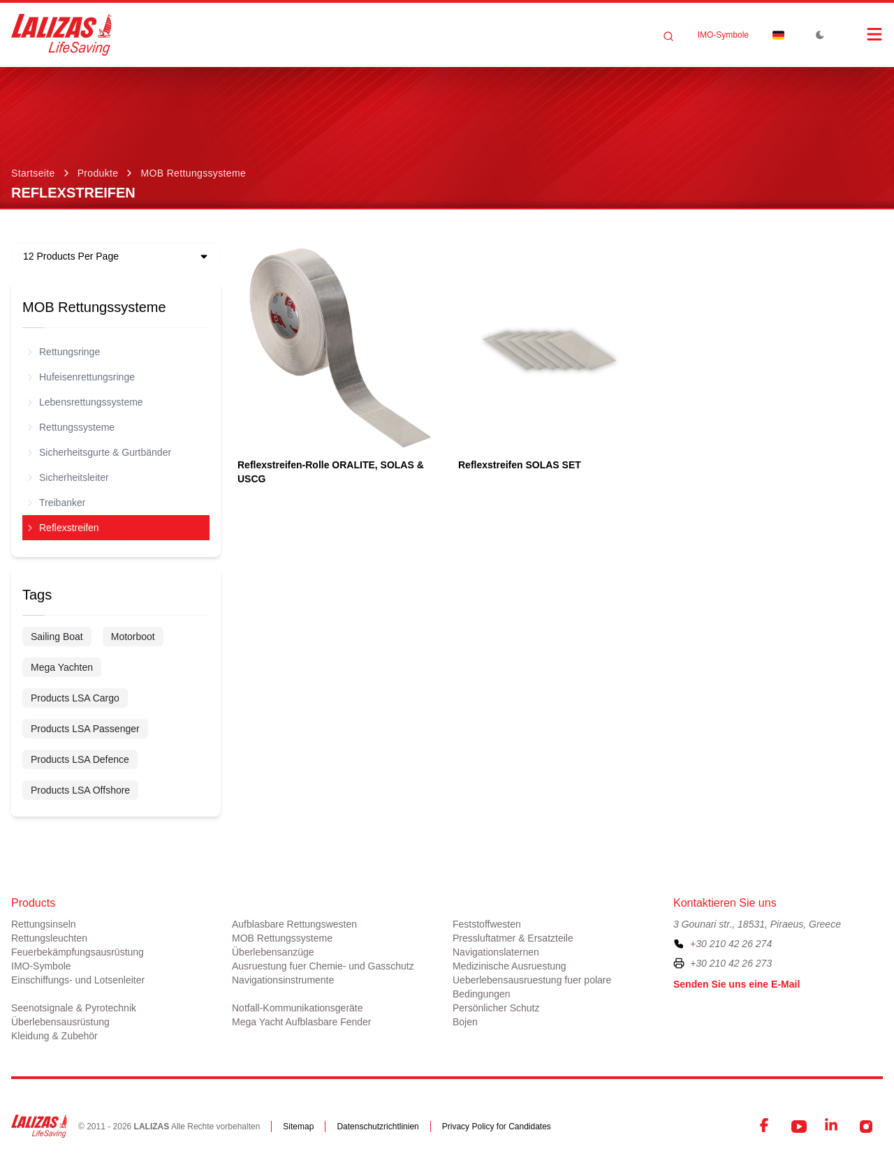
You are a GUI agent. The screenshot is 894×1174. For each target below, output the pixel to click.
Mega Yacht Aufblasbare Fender (302, 1021)
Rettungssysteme (71, 427)
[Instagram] (866, 1126)
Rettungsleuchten (49, 938)
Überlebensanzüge (273, 952)
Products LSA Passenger (85, 728)
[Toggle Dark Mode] (820, 34)
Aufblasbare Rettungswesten (294, 924)
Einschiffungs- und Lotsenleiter (78, 980)
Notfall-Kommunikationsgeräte (297, 1007)
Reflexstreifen (63, 527)
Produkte (98, 173)
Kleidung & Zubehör (54, 1035)
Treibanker (56, 502)
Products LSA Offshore (80, 790)
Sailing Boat (57, 636)
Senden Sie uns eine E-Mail (736, 984)
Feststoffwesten (487, 924)
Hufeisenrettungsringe (81, 376)
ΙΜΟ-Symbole (723, 35)
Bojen (465, 1021)
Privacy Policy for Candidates (496, 1126)
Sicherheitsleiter (68, 477)
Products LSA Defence (80, 759)
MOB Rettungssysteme (193, 173)
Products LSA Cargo (75, 698)
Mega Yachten (62, 667)
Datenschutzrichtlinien (377, 1126)
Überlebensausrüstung (60, 1021)
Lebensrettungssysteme (85, 402)
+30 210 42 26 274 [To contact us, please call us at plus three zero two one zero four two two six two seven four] (731, 943)
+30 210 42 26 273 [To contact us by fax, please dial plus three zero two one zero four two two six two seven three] (731, 963)
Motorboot (133, 636)
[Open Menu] (860, 34)
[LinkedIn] (832, 1126)
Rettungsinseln (43, 924)
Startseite (33, 173)
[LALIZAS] (61, 34)
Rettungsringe (64, 351)
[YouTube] (799, 1126)
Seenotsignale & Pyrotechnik (73, 1007)
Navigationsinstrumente (283, 980)
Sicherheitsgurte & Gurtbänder (99, 452)
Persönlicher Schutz (496, 1007)
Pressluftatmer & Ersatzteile (513, 938)
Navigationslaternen (496, 952)
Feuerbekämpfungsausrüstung (77, 952)
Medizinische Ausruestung (509, 966)
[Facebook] (765, 1126)
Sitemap (298, 1126)
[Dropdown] (778, 34)
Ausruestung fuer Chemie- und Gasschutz (323, 966)
